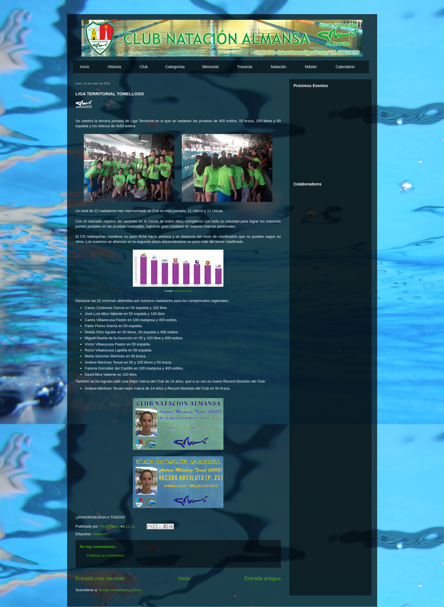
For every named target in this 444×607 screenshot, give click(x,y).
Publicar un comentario (106, 555)
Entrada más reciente (100, 578)
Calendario (345, 66)
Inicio (84, 66)
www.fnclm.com (183, 291)
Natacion (100, 534)
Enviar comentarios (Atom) (120, 590)
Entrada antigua (262, 578)
